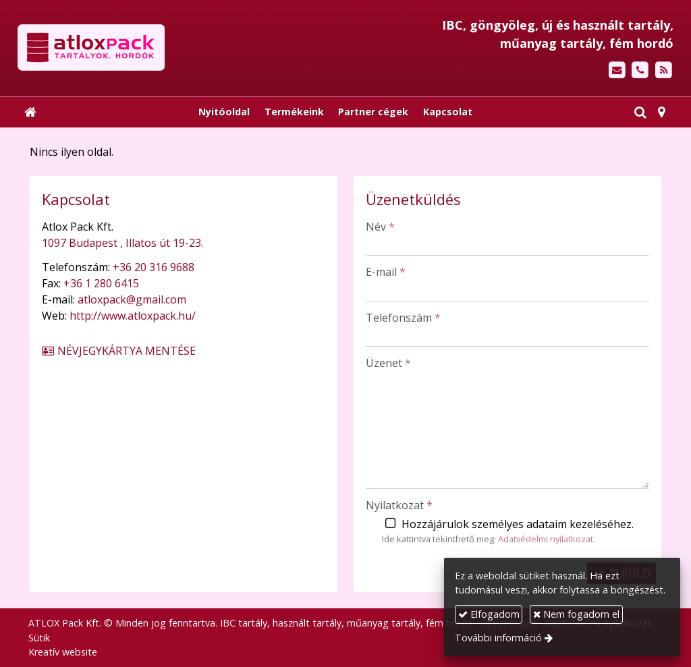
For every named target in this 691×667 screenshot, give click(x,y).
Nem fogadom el (576, 614)
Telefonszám (403, 317)
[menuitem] (224, 111)
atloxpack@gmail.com (132, 299)
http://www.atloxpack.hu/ (133, 315)
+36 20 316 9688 (153, 267)
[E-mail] (617, 70)
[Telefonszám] (640, 70)
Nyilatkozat (399, 505)
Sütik (39, 637)
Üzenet (388, 362)
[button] (662, 111)
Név (380, 226)
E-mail (386, 271)
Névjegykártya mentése (118, 350)
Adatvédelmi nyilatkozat (545, 539)
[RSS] (663, 70)
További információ (498, 637)
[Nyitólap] (166, 47)
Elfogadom (489, 614)
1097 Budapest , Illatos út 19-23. (122, 242)
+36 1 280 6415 (101, 283)
